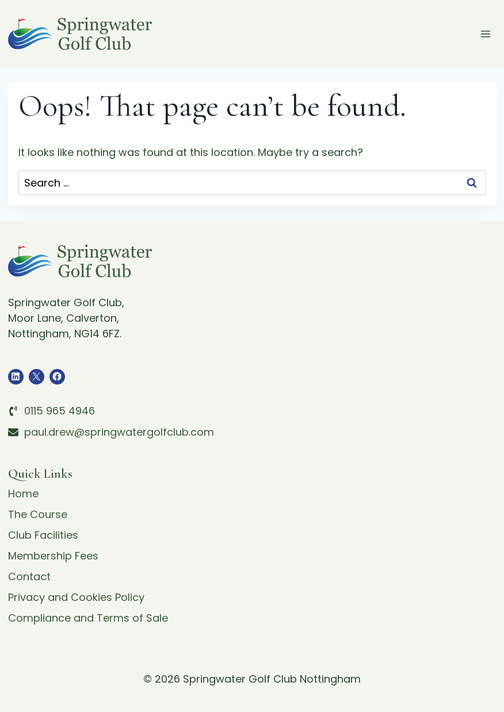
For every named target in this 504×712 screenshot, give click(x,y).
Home (23, 493)
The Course (37, 514)
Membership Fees (53, 556)
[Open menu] (486, 34)
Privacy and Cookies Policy (76, 597)
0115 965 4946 (59, 410)
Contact (29, 576)
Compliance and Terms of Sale (88, 618)
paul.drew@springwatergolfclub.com (119, 432)
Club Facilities (43, 535)
